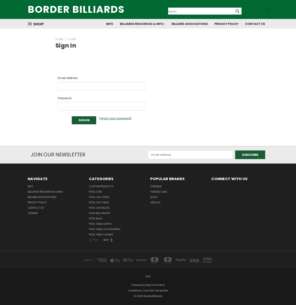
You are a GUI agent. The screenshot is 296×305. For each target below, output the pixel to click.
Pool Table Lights (100, 224)
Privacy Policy (226, 24)
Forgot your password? (115, 118)
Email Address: (68, 78)
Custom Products (101, 186)
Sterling (156, 186)
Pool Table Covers (101, 234)
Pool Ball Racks (99, 213)
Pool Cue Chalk (99, 202)
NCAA (153, 197)
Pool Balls (96, 218)
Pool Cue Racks (99, 208)
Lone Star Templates (155, 290)
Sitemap (33, 213)
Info (109, 24)
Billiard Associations (190, 24)
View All (155, 202)
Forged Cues (158, 191)
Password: (65, 98)
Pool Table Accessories (104, 229)
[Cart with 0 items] (267, 10)
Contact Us (255, 24)
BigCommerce (155, 285)
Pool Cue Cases (99, 197)
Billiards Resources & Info (142, 24)
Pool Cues (95, 191)
